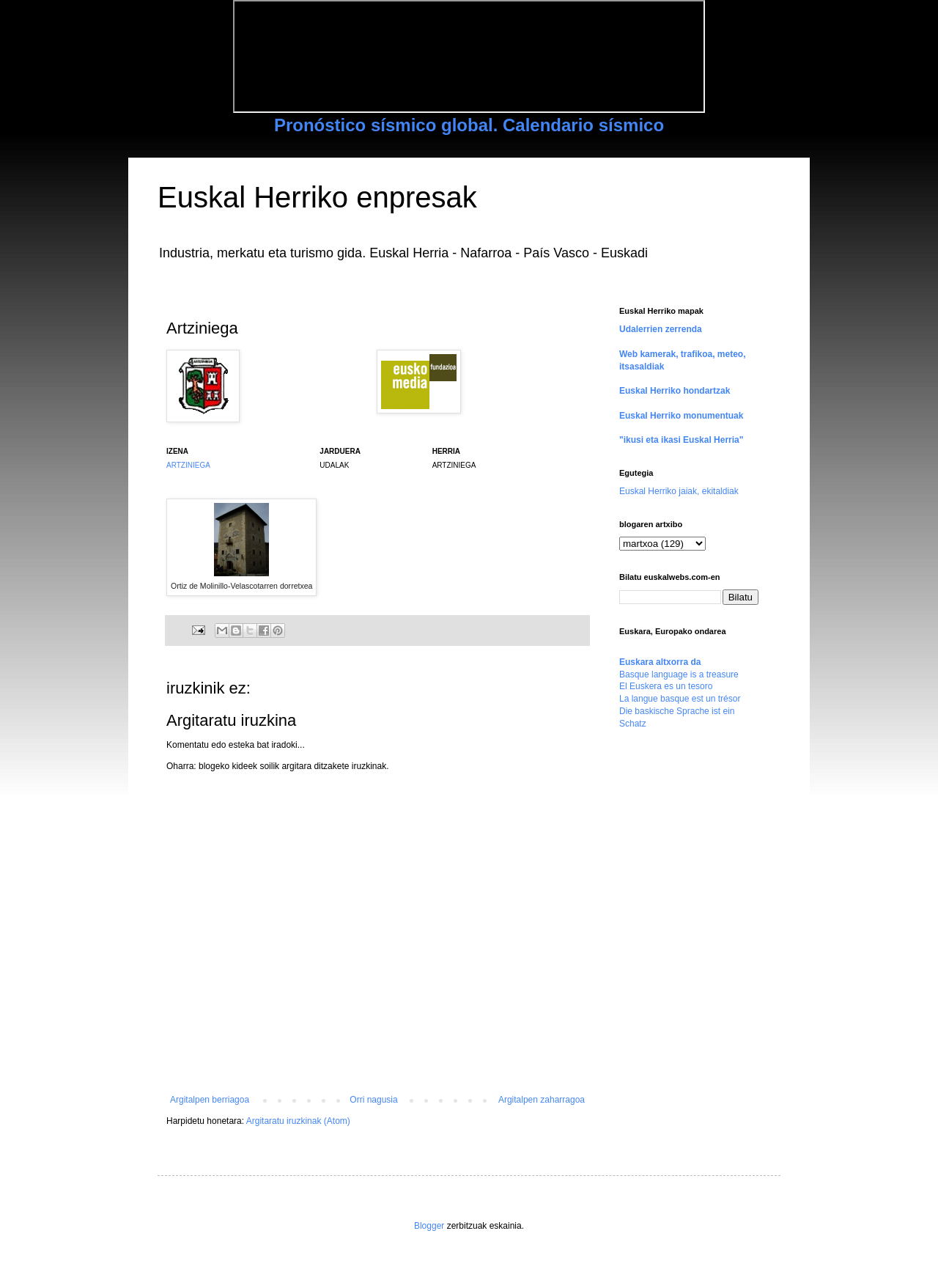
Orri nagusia (373, 1100)
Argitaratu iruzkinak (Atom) (298, 1121)
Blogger (429, 1226)
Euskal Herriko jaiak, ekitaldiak (679, 491)
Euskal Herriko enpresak (317, 197)
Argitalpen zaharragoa (541, 1100)
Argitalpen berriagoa (209, 1100)
